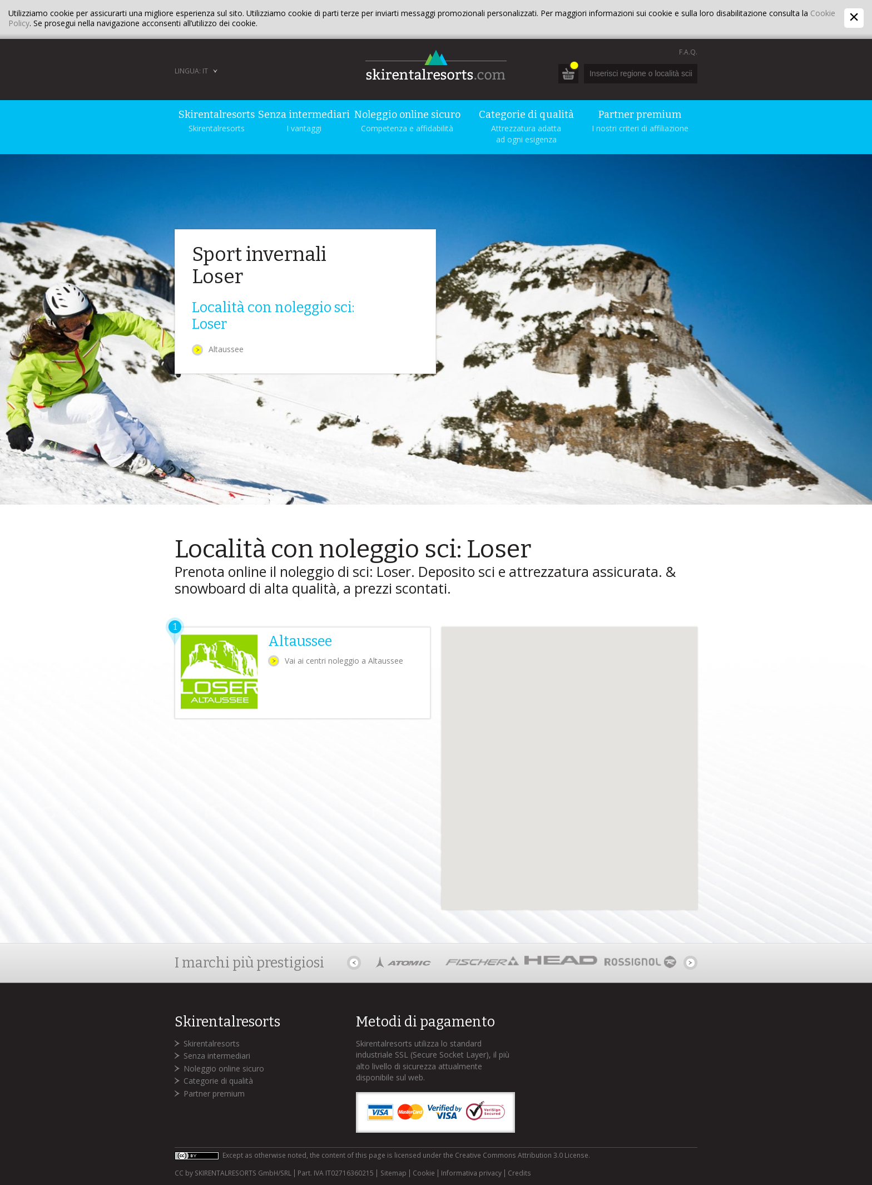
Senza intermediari (217, 1055)
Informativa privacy (471, 1173)
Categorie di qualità (218, 1080)
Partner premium (214, 1093)
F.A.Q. (688, 52)
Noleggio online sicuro (224, 1068)
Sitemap (393, 1173)
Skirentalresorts (212, 1043)
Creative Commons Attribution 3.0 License (521, 1155)
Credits (519, 1173)
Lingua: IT (191, 71)
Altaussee (226, 349)
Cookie (424, 1173)
